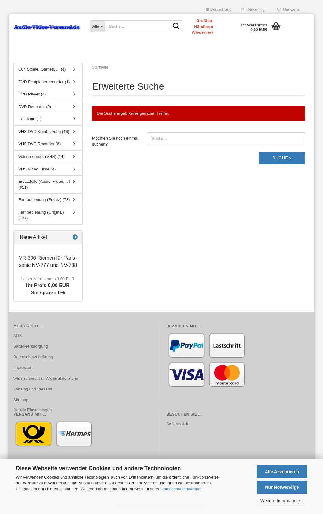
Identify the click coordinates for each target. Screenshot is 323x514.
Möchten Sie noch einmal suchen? (115, 141)
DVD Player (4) (32, 94)
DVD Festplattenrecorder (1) (44, 81)
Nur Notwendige (282, 487)
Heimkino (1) (30, 119)
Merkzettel (288, 9)
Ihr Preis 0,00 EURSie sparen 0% (47, 286)
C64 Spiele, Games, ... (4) (42, 69)
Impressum (23, 367)
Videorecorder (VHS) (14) (41, 156)
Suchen (281, 157)
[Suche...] (97, 26)
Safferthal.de (177, 423)
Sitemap (20, 399)
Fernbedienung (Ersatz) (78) (44, 199)
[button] (218, 9)
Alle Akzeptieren (282, 471)
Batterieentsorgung (30, 346)
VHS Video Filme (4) (37, 169)
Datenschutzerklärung (180, 489)
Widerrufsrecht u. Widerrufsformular (45, 378)
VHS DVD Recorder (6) (39, 143)
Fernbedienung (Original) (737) (41, 215)
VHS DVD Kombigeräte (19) (43, 131)
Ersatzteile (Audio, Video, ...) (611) (44, 184)
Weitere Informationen (281, 500)
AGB (17, 335)
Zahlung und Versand (32, 389)
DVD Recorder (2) (34, 106)
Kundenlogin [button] (254, 9)
